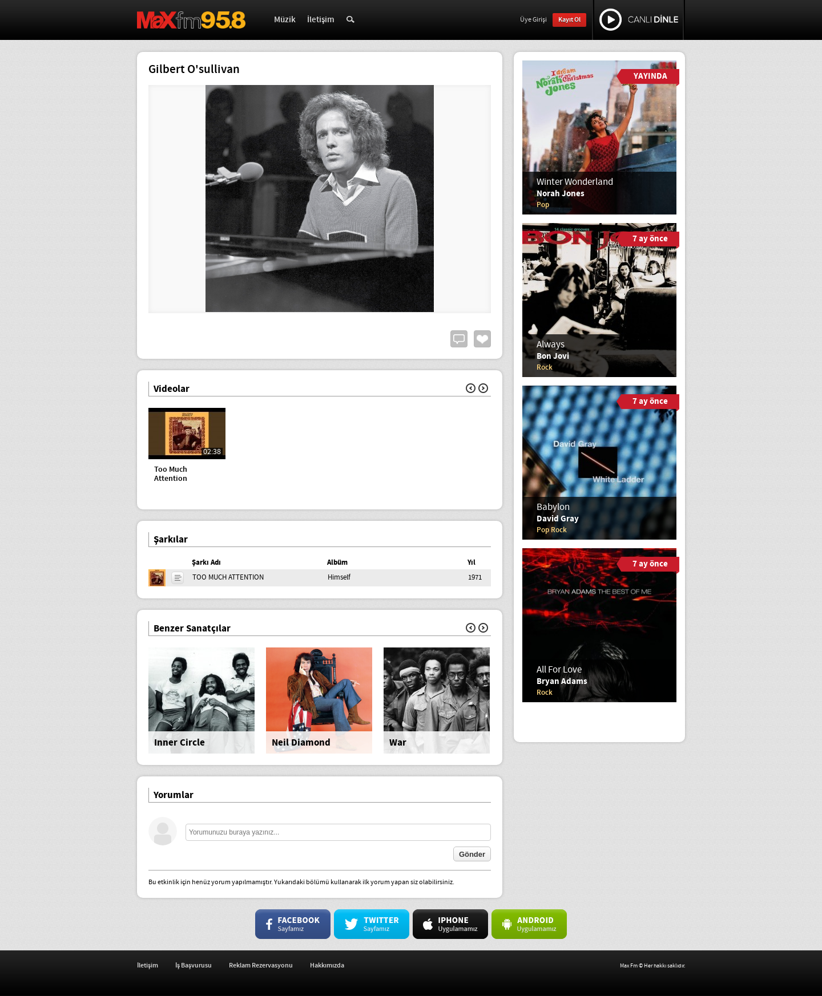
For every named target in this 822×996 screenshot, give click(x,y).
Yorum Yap (459, 338)
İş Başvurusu (193, 965)
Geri (471, 388)
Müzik (285, 20)
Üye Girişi (533, 20)
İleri (483, 388)
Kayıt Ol (569, 20)
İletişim (321, 20)
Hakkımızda (327, 965)
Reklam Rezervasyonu (261, 965)
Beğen (482, 338)
